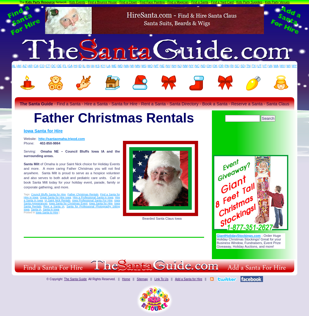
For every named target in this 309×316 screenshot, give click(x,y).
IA (92, 66)
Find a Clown (128, 2)
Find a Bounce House (102, 2)
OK (215, 66)
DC (53, 66)
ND (203, 66)
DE (59, 66)
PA (227, 66)
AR (30, 66)
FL (65, 66)
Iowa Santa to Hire (47, 212)
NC (197, 66)
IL (84, 66)
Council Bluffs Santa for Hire (48, 194)
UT (259, 66)
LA (108, 66)
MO (150, 66)
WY (294, 66)
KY (103, 66)
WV (282, 66)
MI (132, 66)
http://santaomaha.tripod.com (61, 139)
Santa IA (36, 209)
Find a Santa (199, 2)
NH (174, 66)
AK (19, 66)
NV (168, 66)
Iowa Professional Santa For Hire (92, 200)
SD (243, 66)
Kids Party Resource (40, 2)
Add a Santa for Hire (188, 279)
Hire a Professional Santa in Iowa (93, 197)
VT (265, 66)
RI (231, 66)
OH (209, 66)
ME (114, 66)
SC (237, 66)
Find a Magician (178, 2)
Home (126, 279)
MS (144, 66)
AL (14, 66)
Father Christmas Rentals (82, 194)
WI (288, 66)
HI (75, 66)
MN (137, 66)
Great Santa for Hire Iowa (55, 197)
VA (270, 66)
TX (254, 66)
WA (276, 66)
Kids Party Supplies (249, 2)
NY (191, 66)
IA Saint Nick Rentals (57, 200)
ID (79, 66)
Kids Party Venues (277, 2)
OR (221, 66)
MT (156, 66)
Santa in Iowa (51, 209)
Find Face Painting (152, 2)
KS (97, 66)
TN (248, 66)
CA (36, 66)
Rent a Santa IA (54, 206)
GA (70, 66)
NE (162, 66)
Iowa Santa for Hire (43, 131)
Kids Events (77, 2)
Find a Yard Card (222, 2)
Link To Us (161, 279)
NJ (179, 66)
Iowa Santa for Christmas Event (68, 203)
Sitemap (142, 279)
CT (48, 66)
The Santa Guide (75, 279)
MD (120, 66)
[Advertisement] (251, 140)
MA (126, 66)
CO (42, 66)
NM (185, 66)
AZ (25, 66)
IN (88, 66)
